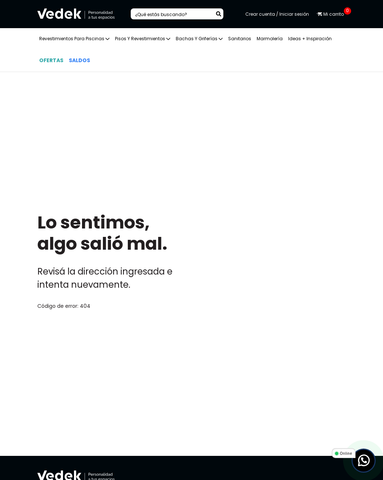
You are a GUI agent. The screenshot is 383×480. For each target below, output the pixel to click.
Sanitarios (239, 38)
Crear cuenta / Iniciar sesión (277, 14)
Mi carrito (331, 14)
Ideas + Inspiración (310, 38)
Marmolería (270, 38)
